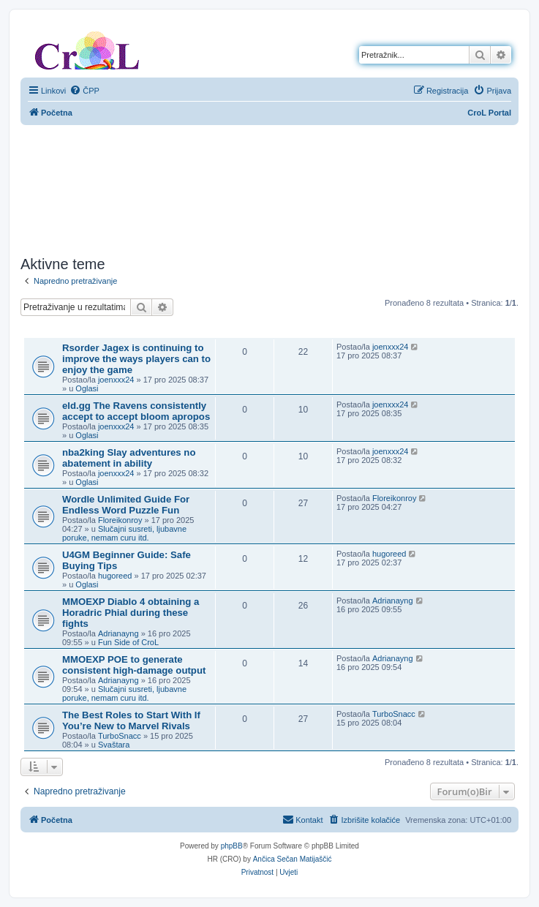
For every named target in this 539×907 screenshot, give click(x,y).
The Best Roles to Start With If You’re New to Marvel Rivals (131, 720)
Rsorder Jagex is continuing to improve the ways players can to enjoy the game (136, 358)
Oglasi (86, 388)
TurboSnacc (119, 735)
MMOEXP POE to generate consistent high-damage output (134, 665)
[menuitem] (84, 90)
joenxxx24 (116, 379)
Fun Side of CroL (128, 642)
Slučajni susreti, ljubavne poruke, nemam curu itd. (124, 533)
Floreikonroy (120, 520)
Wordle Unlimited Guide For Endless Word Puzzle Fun (125, 505)
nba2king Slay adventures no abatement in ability (128, 458)
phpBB (232, 846)
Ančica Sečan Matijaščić (292, 859)
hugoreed (115, 575)
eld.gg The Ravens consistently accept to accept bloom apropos (136, 411)
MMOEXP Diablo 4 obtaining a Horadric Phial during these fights (130, 612)
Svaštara (113, 744)
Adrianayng (118, 633)
